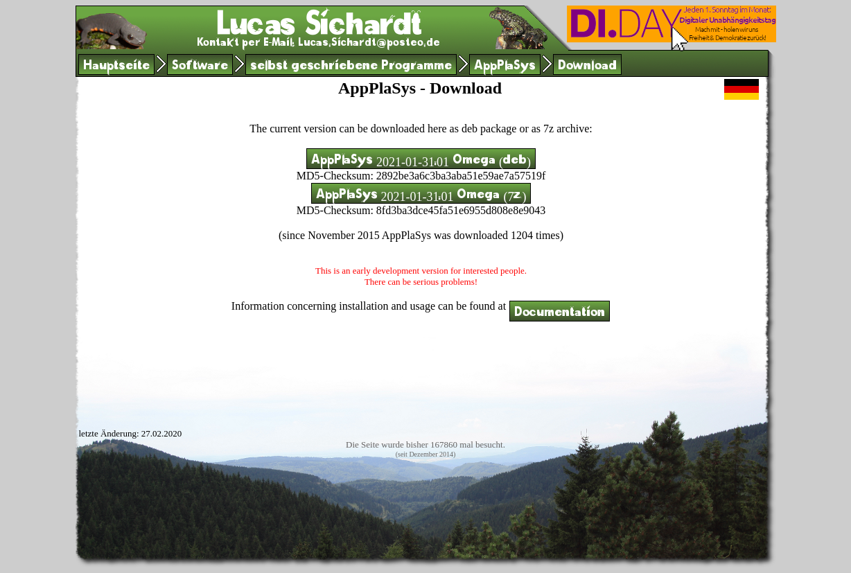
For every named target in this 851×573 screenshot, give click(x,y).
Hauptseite (116, 67)
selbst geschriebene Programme (351, 67)
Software (200, 67)
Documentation (559, 313)
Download (587, 67)
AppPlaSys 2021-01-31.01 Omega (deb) (421, 161)
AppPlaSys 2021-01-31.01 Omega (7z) (421, 196)
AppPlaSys (505, 67)
